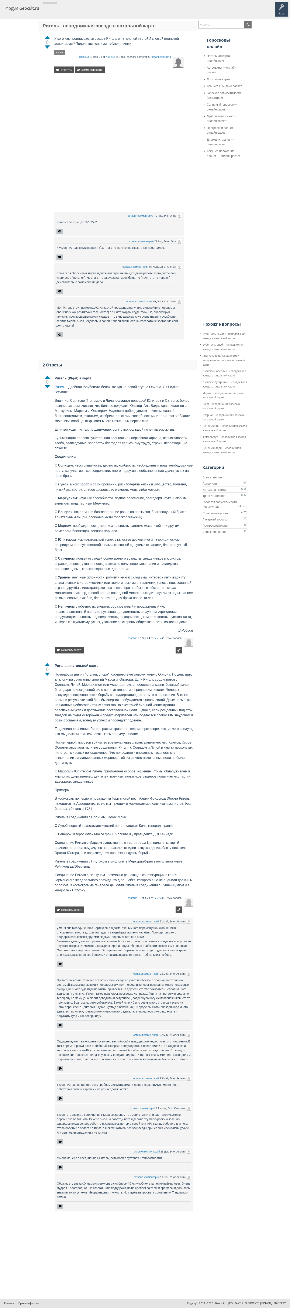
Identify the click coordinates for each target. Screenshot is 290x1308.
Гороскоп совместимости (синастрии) (224, 95)
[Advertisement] (119, 113)
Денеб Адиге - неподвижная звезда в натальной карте (225, 428)
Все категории (212, 477)
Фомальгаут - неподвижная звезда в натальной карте (224, 439)
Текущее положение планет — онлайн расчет (223, 153)
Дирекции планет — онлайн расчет (220, 142)
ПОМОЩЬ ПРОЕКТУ (273, 1303)
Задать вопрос (112, 11)
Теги (78, 11)
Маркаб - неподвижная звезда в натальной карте (223, 395)
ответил (132, 638)
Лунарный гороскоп (216, 519)
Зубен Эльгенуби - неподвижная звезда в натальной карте (223, 347)
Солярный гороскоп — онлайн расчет (222, 107)
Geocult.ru (221, 1303)
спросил (84, 56)
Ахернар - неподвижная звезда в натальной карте (223, 417)
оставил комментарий (140, 215)
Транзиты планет (214, 496)
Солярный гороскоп (216, 513)
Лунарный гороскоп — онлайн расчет (222, 119)
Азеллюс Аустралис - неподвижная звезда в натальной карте (225, 384)
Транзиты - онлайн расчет (224, 86)
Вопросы (64, 11)
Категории (93, 11)
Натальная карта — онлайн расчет (220, 58)
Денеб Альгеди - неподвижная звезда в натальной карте (222, 450)
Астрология (210, 483)
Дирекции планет (214, 531)
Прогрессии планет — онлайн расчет (222, 130)
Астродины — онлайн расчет (221, 70)
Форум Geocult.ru (22, 8)
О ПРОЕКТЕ (252, 1303)
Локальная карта (218, 79)
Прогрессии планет (216, 525)
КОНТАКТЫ (236, 1303)
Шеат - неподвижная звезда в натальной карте (221, 406)
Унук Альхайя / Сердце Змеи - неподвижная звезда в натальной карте (224, 360)
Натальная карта (161, 56)
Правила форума (28, 1303)
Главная (50, 11)
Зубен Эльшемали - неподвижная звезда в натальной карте (224, 336)
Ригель (59, 52)
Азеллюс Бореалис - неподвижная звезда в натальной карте (224, 373)
